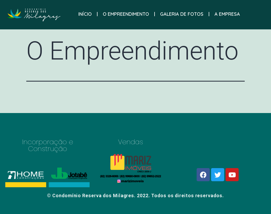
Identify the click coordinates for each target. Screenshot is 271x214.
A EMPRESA (227, 13)
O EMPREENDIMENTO (126, 13)
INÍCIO (85, 13)
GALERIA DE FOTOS (181, 13)
